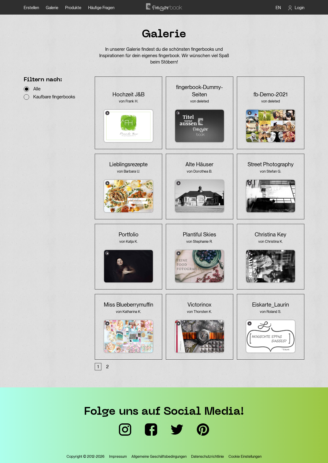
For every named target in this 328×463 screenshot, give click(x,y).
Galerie (52, 7)
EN (278, 7)
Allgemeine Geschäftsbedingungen (159, 456)
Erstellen (31, 7)
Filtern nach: (43, 80)
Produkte (73, 7)
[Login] (296, 7)
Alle (37, 89)
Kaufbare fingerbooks (54, 97)
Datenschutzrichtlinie (207, 456)
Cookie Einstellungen (244, 456)
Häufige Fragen (101, 7)
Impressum (118, 456)
